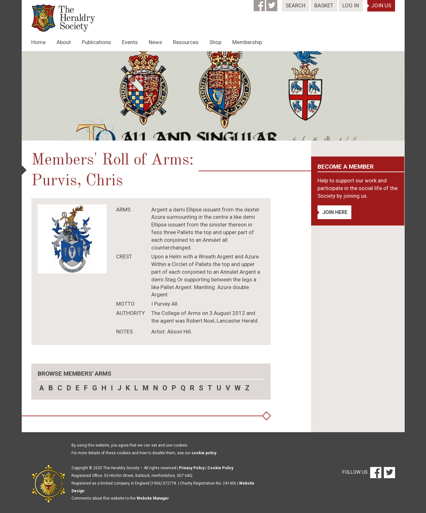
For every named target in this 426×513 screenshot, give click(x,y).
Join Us (381, 5)
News (155, 42)
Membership (247, 42)
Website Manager (153, 498)
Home (38, 42)
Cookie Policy (220, 468)
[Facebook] (260, 3)
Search (295, 5)
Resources (185, 42)
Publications (96, 42)
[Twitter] (272, 3)
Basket (323, 5)
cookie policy (203, 453)
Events (130, 42)
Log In (350, 5)
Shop (215, 42)
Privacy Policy (192, 468)
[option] (213, 96)
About (63, 42)
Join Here (335, 212)
